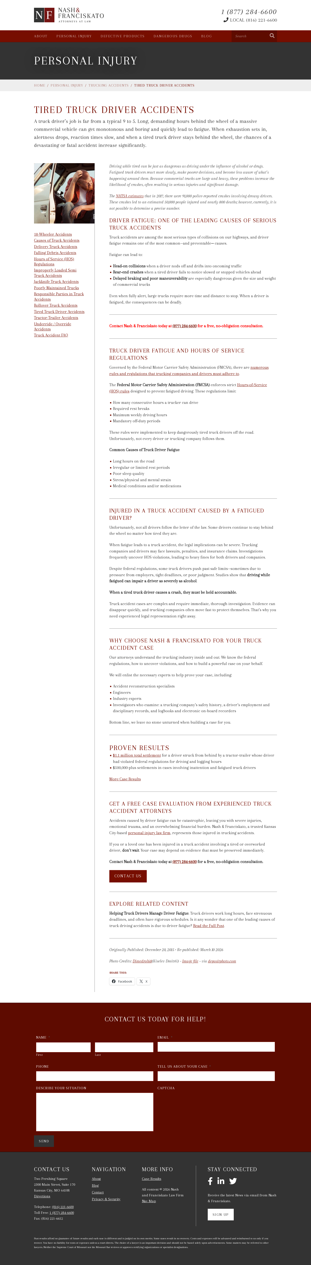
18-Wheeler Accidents (53, 234)
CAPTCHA (166, 1088)
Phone (42, 1066)
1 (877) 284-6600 (62, 1212)
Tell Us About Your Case (184, 1066)
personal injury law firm (149, 833)
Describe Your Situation (61, 1088)
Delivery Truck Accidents (55, 246)
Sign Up (221, 1214)
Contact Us (128, 876)
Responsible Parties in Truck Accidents (59, 296)
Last (98, 1055)
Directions (42, 1196)
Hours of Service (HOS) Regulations (54, 261)
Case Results (151, 1179)
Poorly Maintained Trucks (56, 288)
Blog (206, 36)
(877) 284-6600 (185, 326)
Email (165, 1037)
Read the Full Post (208, 925)
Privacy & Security (106, 1199)
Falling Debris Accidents (55, 252)
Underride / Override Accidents (52, 326)
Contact (98, 1192)
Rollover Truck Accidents (56, 305)
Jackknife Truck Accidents (56, 281)
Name (43, 1037)
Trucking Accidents (108, 85)
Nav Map (149, 1201)
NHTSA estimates (130, 196)
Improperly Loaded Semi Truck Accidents (55, 273)
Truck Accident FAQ (51, 335)
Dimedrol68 (142, 961)
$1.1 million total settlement (137, 755)
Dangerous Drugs (173, 36)
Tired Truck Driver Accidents (59, 311)
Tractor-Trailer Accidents (56, 317)
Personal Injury (74, 36)
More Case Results (125, 779)
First (39, 1055)
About (41, 36)
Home (39, 85)
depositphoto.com (222, 961)
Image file (190, 961)
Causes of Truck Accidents (56, 240)
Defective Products (123, 36)
